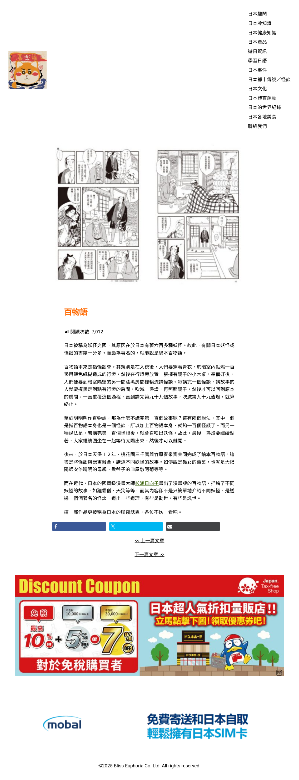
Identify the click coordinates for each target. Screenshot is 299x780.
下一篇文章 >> (149, 554)
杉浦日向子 (147, 483)
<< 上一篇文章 (150, 540)
